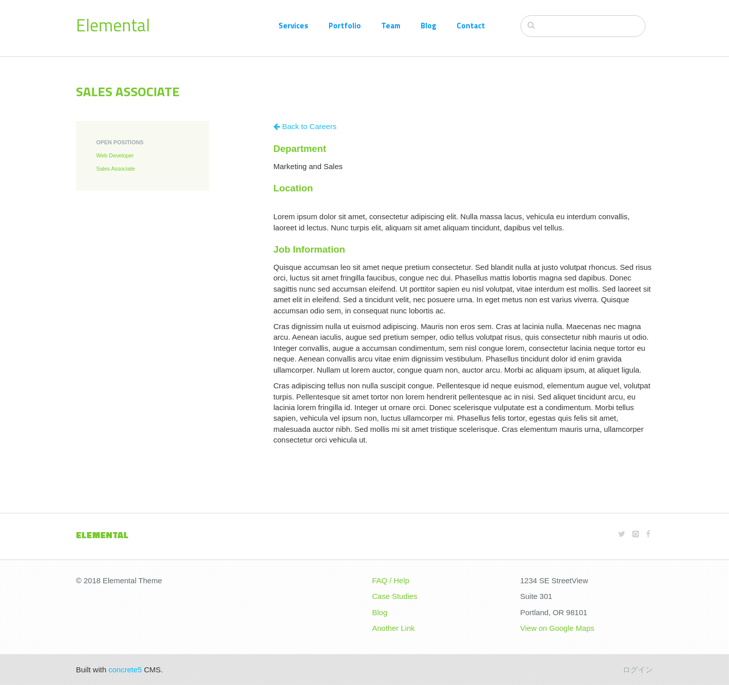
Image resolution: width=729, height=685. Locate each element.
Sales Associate (115, 169)
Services (293, 25)
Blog (428, 25)
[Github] (635, 534)
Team (390, 25)
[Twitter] (621, 534)
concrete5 (125, 669)
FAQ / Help (390, 580)
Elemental (113, 25)
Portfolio (345, 25)
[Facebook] (648, 534)
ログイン (638, 669)
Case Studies (394, 596)
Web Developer (115, 155)
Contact (471, 25)
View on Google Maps (557, 628)
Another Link (393, 628)
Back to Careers (305, 126)
